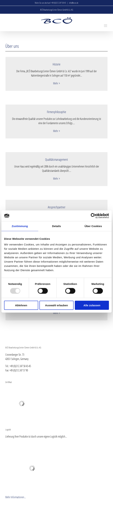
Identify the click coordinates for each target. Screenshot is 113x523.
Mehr (55, 83)
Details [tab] (56, 226)
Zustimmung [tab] (20, 226)
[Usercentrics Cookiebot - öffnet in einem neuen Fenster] (93, 216)
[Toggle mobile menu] (106, 25)
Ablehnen (21, 305)
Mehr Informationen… (15, 497)
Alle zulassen (92, 305)
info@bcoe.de (73, 2)
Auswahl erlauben (56, 305)
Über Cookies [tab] (93, 226)
